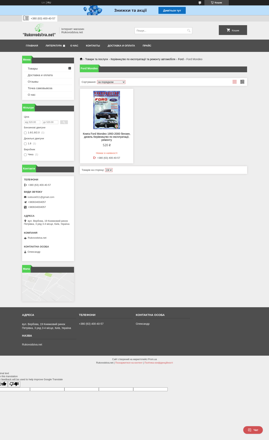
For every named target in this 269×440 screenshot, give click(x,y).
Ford (181, 59)
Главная (32, 45)
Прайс (147, 45)
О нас (74, 45)
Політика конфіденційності (158, 362)
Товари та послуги (96, 59)
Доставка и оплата (121, 45)
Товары (33, 68)
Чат (253, 430)
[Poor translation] (14, 384)
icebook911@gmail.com (41, 197)
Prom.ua (152, 359)
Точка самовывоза (40, 88)
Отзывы (33, 81)
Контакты (93, 45)
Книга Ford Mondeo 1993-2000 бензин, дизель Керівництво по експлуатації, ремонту (106, 136)
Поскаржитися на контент (128, 362)
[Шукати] (189, 30)
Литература (54, 45)
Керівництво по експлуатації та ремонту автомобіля (143, 59)
